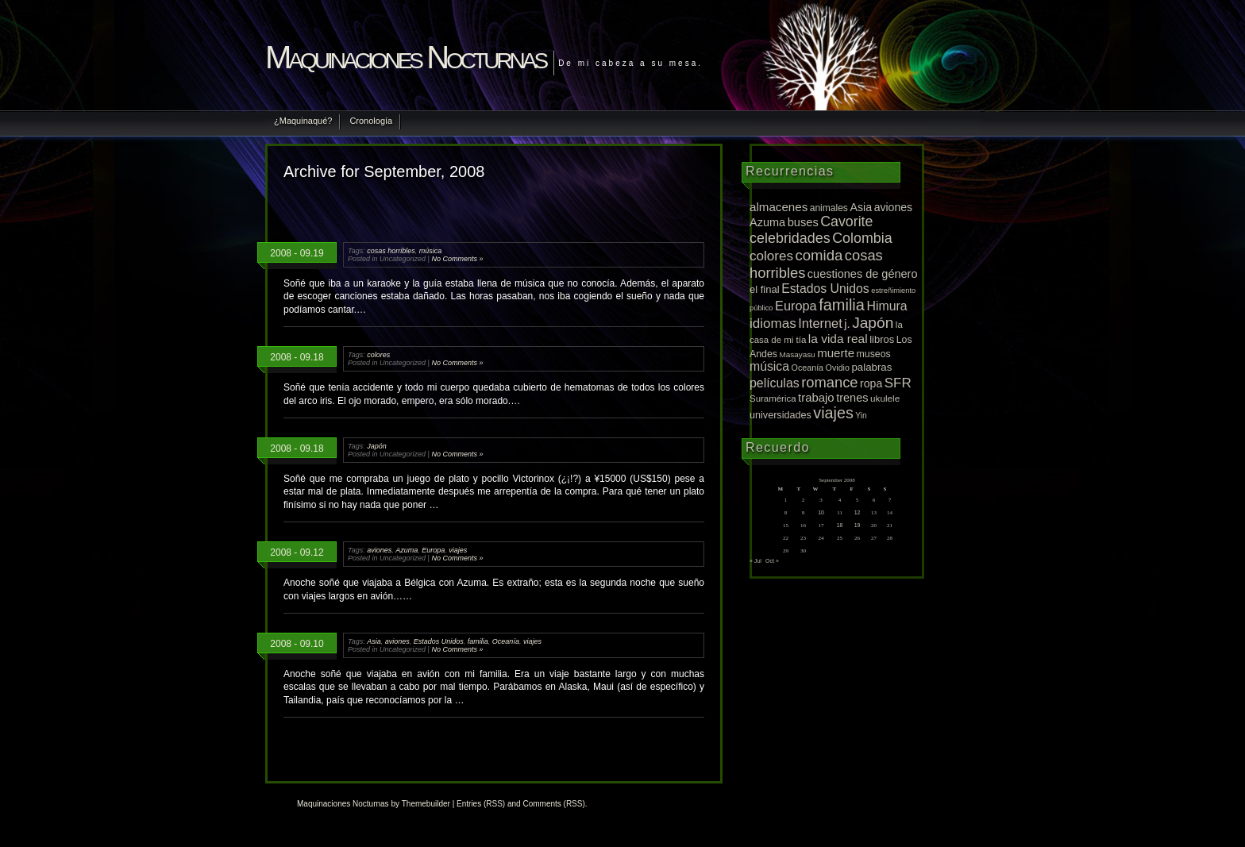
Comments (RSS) (553, 803)
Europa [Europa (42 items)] (796, 305)
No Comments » (457, 259)
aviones (379, 550)
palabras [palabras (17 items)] (871, 367)
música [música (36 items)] (769, 366)
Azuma (406, 550)
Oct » (772, 561)
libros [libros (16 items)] (881, 339)
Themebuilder (426, 803)
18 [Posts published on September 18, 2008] (840, 525)
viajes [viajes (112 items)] (833, 413)
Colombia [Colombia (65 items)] (862, 238)
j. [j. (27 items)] (847, 324)
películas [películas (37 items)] (775, 383)
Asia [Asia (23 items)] (861, 207)
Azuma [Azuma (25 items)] (767, 222)
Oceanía (505, 641)
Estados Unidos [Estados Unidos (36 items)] (825, 288)
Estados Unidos (439, 641)
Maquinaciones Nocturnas (405, 57)
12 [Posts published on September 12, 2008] (857, 512)
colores (378, 355)
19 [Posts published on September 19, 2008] (857, 525)
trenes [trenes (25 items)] (852, 397)
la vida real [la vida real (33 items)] (838, 338)
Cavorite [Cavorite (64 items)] (846, 221)
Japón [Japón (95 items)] (872, 322)
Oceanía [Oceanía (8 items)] (808, 367)
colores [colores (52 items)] (771, 256)
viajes (458, 550)
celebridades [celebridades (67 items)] (790, 238)
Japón (377, 446)
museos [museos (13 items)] (874, 354)
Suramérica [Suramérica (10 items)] (773, 398)
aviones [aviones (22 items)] (893, 207)
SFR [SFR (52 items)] (898, 383)
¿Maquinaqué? (303, 120)
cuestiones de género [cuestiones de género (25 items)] (863, 274)
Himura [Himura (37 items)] (886, 306)
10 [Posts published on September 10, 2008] (821, 512)
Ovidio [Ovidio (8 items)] (838, 367)
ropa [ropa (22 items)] (871, 383)
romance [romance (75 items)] (829, 382)
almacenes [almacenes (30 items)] (779, 207)
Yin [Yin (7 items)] (861, 415)
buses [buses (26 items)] (803, 222)
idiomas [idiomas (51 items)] (773, 323)
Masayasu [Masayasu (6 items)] (797, 354)
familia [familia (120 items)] (842, 305)
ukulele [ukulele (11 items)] (885, 398)
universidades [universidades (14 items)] (780, 415)
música (430, 251)
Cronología (370, 120)
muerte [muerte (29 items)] (835, 353)
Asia (374, 641)
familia (478, 641)
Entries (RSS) (481, 803)
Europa (433, 550)
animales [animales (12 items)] (829, 208)
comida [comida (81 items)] (818, 255)
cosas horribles (391, 251)
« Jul (755, 561)
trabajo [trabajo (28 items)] (816, 397)
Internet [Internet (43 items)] (820, 323)
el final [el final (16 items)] (765, 289)
